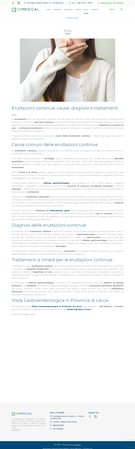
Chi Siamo (57, 9)
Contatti (94, 9)
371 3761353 (118, 3)
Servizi (78, 9)
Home (48, 9)
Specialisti (68, 9)
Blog (86, 9)
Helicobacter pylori (60, 210)
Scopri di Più (16, 438)
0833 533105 (106, 3)
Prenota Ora (72, 18)
